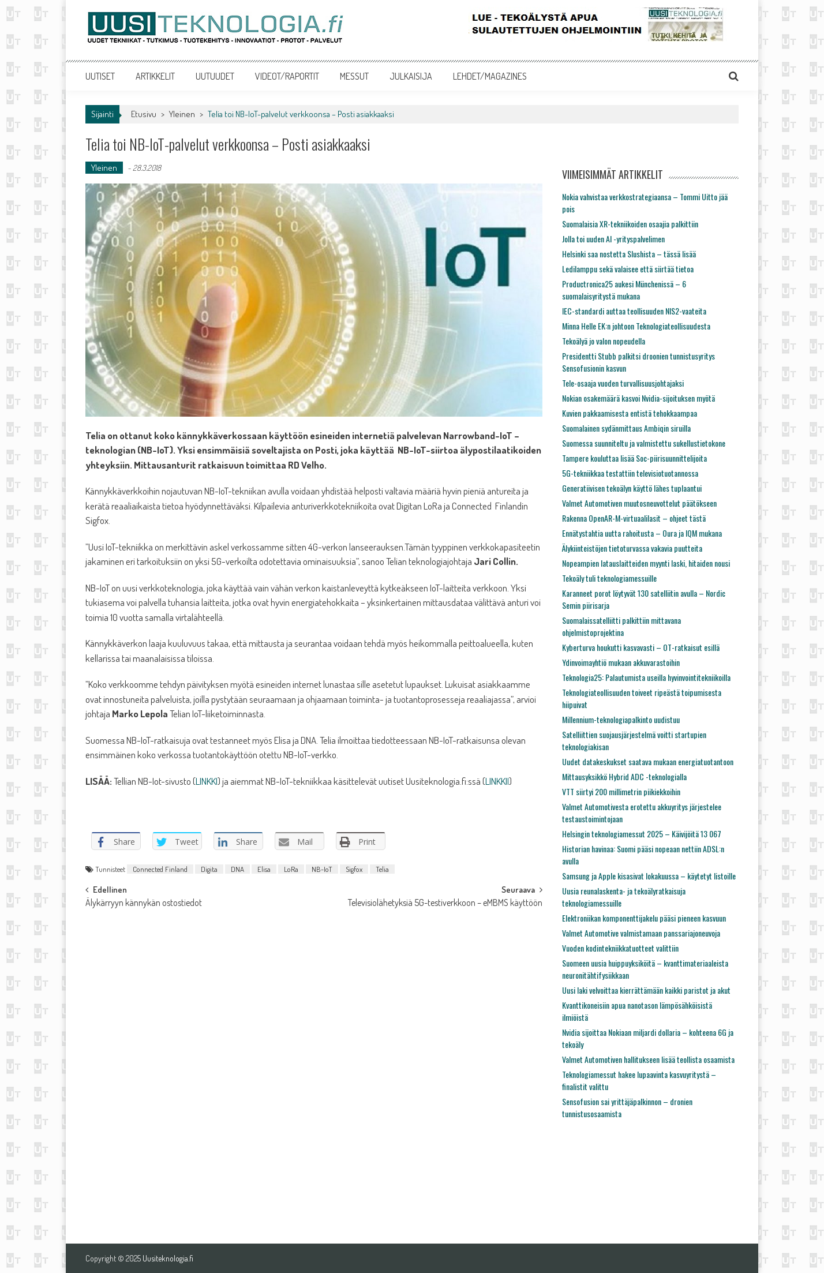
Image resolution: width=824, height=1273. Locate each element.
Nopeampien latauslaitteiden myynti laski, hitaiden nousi (646, 563)
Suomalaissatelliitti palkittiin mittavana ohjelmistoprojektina (621, 626)
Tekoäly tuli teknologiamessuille (609, 578)
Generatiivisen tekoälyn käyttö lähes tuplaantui (632, 488)
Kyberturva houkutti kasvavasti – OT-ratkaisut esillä (641, 647)
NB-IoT (322, 869)
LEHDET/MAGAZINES (490, 76)
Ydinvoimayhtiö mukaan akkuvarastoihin (621, 662)
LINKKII (497, 781)
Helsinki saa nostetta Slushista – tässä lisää (629, 254)
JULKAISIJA (410, 76)
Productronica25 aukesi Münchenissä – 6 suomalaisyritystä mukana (624, 290)
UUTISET (100, 76)
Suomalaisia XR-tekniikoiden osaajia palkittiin (630, 224)
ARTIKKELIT (155, 76)
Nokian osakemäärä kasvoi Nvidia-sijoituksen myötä (638, 398)
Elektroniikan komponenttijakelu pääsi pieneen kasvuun (644, 918)
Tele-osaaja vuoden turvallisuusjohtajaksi (623, 383)
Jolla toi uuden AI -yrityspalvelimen (613, 239)
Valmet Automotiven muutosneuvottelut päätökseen (639, 503)
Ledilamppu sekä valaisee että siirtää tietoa (628, 269)
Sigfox (354, 869)
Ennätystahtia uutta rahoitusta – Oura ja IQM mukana (642, 533)
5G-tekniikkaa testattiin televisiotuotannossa (630, 473)
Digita (209, 869)
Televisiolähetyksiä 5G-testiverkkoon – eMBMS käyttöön (445, 903)
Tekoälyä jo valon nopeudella (603, 341)
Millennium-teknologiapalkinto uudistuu (621, 719)
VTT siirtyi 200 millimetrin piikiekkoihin (621, 791)
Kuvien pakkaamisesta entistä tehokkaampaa (629, 413)
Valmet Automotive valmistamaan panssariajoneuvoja (641, 933)
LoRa (291, 869)
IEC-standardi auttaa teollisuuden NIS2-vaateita (634, 311)
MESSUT (354, 76)
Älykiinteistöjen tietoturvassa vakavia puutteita (632, 548)
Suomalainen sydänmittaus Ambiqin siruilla (626, 428)
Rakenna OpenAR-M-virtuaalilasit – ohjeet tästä (634, 518)
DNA (237, 869)
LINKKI (207, 781)
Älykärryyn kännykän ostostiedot (143, 903)
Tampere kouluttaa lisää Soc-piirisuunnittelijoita (634, 458)
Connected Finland (160, 869)
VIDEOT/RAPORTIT (287, 76)
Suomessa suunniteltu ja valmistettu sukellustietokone (643, 443)
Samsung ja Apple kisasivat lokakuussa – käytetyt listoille (649, 876)
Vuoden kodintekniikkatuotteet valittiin (620, 948)
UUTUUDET (215, 76)
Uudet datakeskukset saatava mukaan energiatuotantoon (647, 761)
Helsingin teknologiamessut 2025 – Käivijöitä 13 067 (641, 834)
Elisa (264, 869)
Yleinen (182, 113)
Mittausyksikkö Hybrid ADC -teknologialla (624, 776)
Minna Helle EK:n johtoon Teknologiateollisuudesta (636, 326)
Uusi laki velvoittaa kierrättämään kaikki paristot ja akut (646, 990)
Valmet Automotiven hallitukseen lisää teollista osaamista (648, 1059)
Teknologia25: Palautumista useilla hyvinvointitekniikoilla (646, 677)
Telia (382, 869)
